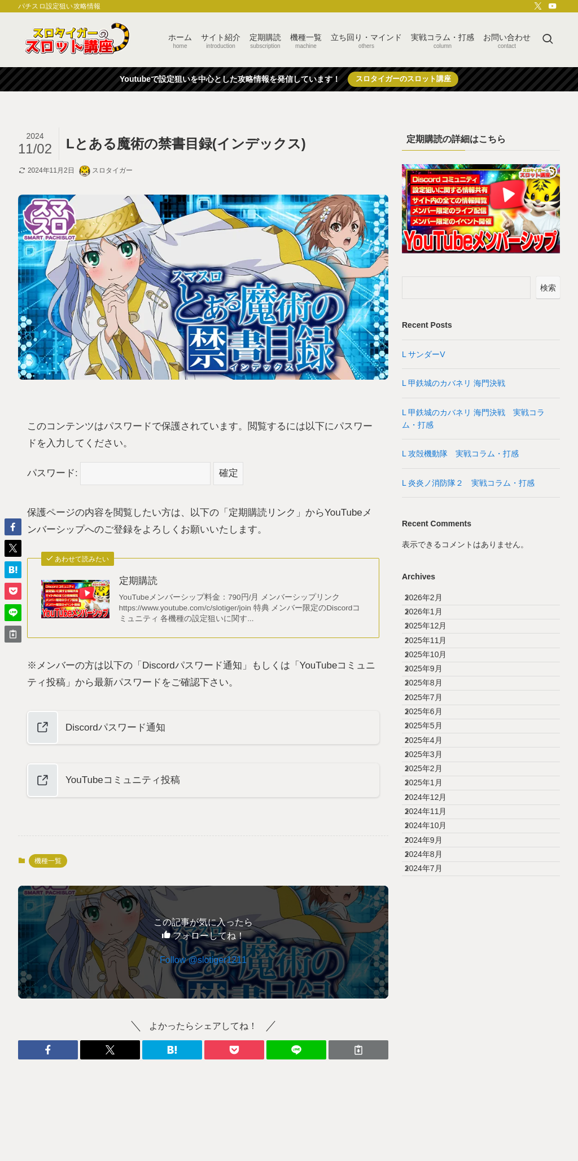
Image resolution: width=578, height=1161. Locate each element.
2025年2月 (433, 883)
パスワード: (119, 473)
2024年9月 (433, 1000)
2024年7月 (433, 1047)
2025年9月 (433, 719)
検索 (548, 287)
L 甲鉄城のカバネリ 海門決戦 (453, 383)
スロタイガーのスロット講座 (403, 78)
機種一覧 (48, 861)
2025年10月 (435, 695)
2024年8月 (433, 1024)
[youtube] (552, 6)
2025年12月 (435, 648)
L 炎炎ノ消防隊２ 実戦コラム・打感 (472, 482)
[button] (48, 1049)
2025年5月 (433, 812)
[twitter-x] (538, 6)
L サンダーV (423, 354)
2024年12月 (435, 930)
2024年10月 (435, 977)
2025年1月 (433, 907)
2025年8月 (433, 742)
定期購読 (138, 580)
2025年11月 (435, 672)
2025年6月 (433, 789)
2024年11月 (435, 953)
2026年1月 (433, 625)
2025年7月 (433, 766)
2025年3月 (433, 859)
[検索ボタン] (547, 39)
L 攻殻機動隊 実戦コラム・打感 (464, 453)
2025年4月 (433, 836)
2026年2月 (433, 601)
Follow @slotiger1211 (203, 960)
